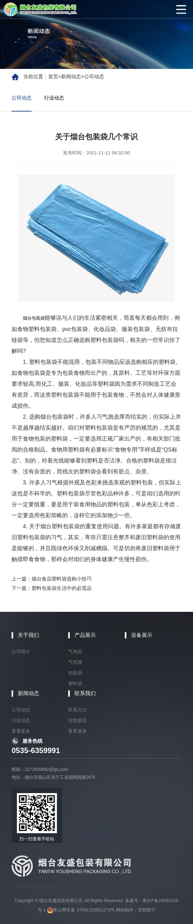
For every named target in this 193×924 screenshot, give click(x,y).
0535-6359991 (36, 750)
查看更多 (21, 731)
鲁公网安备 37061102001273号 (81, 909)
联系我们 (85, 693)
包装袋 (75, 672)
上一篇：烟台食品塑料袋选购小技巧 (52, 578)
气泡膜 (75, 662)
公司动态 (94, 76)
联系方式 (77, 709)
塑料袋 (75, 683)
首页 (53, 76)
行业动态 (54, 98)
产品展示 (85, 635)
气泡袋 (75, 651)
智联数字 (146, 909)
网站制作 (125, 909)
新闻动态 (71, 76)
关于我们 (28, 635)
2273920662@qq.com (46, 769)
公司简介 (21, 651)
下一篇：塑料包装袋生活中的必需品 (52, 588)
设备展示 (141, 635)
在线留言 (77, 720)
